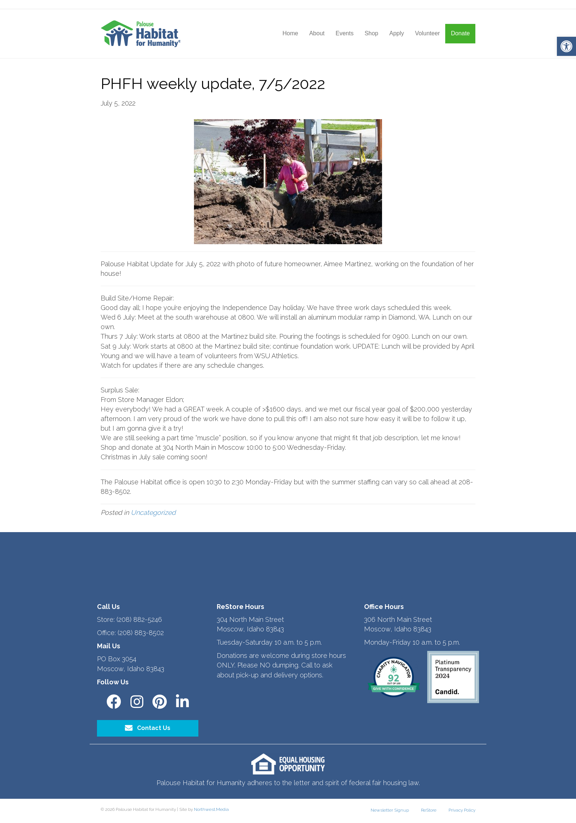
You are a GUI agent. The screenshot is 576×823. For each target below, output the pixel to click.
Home (290, 33)
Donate (460, 33)
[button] (566, 46)
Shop (371, 33)
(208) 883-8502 (141, 633)
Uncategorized (153, 512)
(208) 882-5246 (139, 619)
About (317, 33)
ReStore (428, 810)
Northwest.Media (211, 809)
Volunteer (427, 33)
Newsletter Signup (390, 810)
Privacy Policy (462, 810)
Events (344, 33)
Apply (396, 33)
